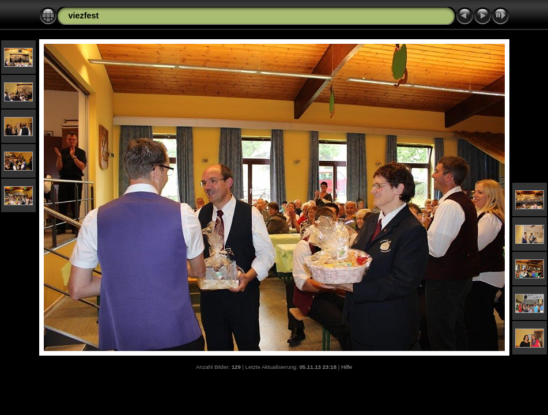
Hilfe (346, 367)
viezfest (84, 15)
